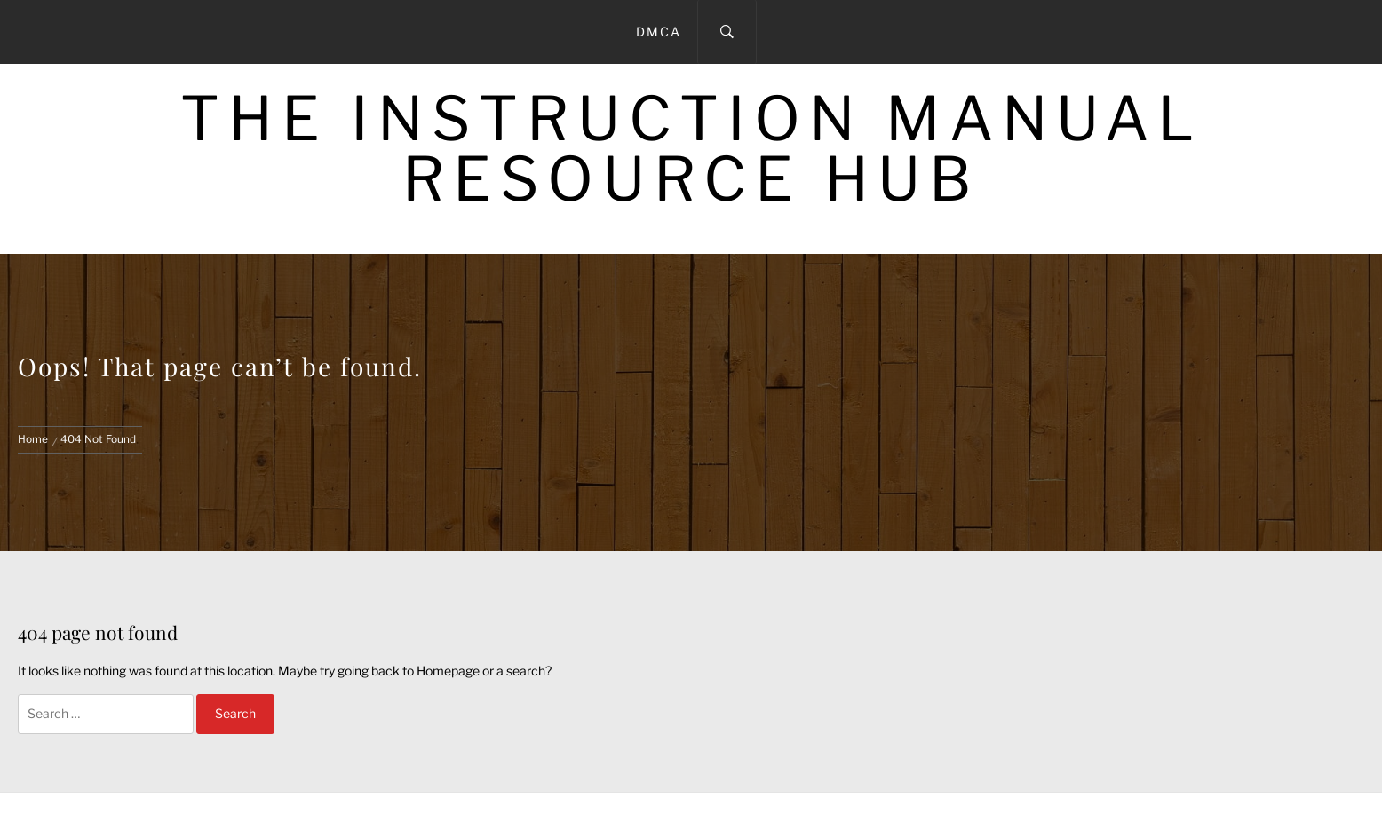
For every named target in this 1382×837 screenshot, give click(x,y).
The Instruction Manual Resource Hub (691, 149)
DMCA (658, 31)
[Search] (727, 32)
